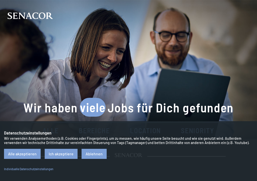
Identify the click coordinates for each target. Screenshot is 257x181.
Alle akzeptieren (22, 153)
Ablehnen (94, 153)
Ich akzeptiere (61, 153)
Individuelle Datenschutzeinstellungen (28, 169)
